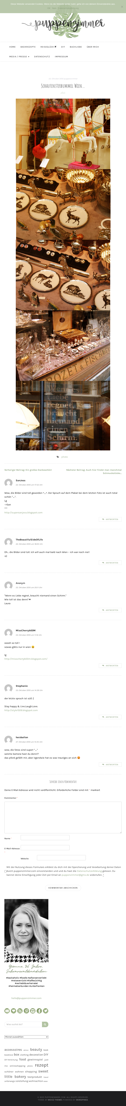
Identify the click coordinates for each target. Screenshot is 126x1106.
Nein (54, 8)
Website (25, 858)
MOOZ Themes (55, 1100)
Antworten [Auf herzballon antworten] (112, 764)
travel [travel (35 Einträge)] (46, 1077)
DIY (63, 47)
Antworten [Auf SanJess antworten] (112, 519)
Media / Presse (19, 56)
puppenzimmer (70, 79)
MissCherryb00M (25, 630)
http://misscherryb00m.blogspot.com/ (25, 658)
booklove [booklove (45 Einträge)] (8, 1055)
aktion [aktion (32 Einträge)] (25, 1050)
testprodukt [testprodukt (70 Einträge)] (35, 1076)
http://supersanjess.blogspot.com (23, 512)
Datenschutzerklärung (89, 871)
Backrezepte (28, 47)
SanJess (20, 480)
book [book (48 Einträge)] (45, 1050)
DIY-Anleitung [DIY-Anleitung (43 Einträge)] (11, 1059)
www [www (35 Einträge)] (46, 1081)
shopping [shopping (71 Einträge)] (31, 1071)
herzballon (22, 737)
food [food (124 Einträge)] (22, 1059)
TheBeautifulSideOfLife (29, 539)
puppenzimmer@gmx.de (75, 874)
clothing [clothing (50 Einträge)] (24, 1054)
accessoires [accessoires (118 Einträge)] (13, 1050)
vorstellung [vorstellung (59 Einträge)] (21, 1081)
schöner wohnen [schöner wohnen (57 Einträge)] (14, 1071)
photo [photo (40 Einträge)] (30, 1066)
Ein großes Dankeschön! (28, 470)
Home (12, 47)
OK (48, 8)
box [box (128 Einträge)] (16, 1054)
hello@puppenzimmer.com (26, 998)
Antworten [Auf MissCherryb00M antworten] (112, 665)
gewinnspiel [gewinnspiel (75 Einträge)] (35, 1059)
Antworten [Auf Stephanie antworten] (112, 717)
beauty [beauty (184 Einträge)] (36, 1049)
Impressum (61, 56)
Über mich (93, 47)
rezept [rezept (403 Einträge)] (41, 1065)
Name (8, 838)
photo (63, 92)
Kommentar (11, 798)
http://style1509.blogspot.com (21, 710)
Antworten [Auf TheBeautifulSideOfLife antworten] (112, 563)
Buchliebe (76, 47)
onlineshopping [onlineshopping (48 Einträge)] (17, 1066)
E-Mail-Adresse (12, 850)
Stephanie (22, 685)
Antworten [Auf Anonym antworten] (112, 610)
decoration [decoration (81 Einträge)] (36, 1054)
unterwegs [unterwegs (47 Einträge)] (9, 1081)
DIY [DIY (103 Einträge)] (46, 1054)
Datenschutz (42, 56)
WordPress (82, 1100)
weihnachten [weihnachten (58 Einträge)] (36, 1081)
